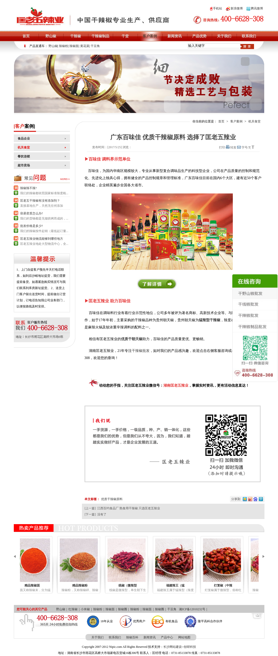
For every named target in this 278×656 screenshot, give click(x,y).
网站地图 (184, 637)
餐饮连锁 (24, 156)
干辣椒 (75, 36)
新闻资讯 (174, 36)
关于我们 (224, 36)
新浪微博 (234, 8)
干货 (125, 36)
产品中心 (167, 637)
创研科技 (190, 647)
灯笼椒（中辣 (236, 585)
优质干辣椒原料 (112, 499)
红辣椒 (73, 609)
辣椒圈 (122, 609)
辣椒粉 (63, 46)
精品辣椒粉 (92, 585)
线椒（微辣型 (140, 585)
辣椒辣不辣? (28, 188)
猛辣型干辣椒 (209, 320)
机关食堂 (24, 147)
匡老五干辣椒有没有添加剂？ (40, 200)
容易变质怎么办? (31, 213)
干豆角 (95, 46)
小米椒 (85, 609)
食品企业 (24, 138)
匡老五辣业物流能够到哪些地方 (41, 238)
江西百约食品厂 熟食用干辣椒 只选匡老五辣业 (128, 508)
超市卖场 (24, 165)
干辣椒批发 (141, 351)
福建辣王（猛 (188, 585)
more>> (65, 179)
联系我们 (249, 36)
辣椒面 (74, 46)
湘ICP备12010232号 (192, 609)
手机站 (216, 8)
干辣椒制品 (100, 36)
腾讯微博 (255, 8)
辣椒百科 (132, 637)
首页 (26, 36)
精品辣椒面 (45, 585)
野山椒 (50, 36)
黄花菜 (84, 46)
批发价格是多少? (31, 226)
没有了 (101, 514)
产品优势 (199, 36)
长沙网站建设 (172, 647)
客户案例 (150, 36)
